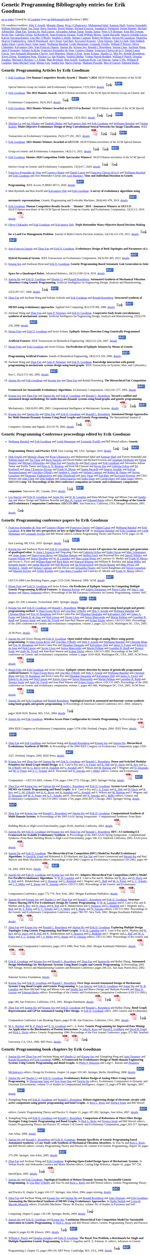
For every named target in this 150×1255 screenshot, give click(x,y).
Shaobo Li (106, 53)
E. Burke (36, 884)
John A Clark (121, 40)
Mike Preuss (127, 564)
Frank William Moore (89, 34)
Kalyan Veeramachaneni (15, 37)
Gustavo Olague (84, 50)
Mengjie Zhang (54, 25)
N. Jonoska (79, 770)
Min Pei (117, 53)
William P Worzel (121, 44)
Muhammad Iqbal (98, 25)
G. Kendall (71, 767)
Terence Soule (28, 620)
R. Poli (12, 881)
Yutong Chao (119, 47)
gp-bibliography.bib (58, 19)
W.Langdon (33, 19)
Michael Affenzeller (33, 463)
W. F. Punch (36, 1026)
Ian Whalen (58, 56)
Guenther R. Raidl (119, 648)
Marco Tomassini (32, 592)
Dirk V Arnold (37, 25)
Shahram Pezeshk (92, 62)
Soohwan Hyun (87, 59)
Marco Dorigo (73, 62)
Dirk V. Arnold (100, 611)
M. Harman (104, 767)
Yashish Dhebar (75, 56)
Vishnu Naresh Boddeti (98, 56)
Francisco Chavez (80, 527)
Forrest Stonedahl (136, 25)
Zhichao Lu (44, 56)
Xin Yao (88, 856)
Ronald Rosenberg (78, 279)
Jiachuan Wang (136, 47)
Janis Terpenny (132, 1056)
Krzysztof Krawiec (85, 40)
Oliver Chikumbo (18, 224)
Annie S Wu (118, 59)
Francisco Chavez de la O (109, 50)
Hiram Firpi (15, 331)
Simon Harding (39, 558)
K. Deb (106, 764)
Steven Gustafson (136, 567)
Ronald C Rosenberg (99, 47)
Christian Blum (16, 614)
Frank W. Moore (66, 469)
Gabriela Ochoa (23, 34)
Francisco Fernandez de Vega (57, 50)
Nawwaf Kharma (84, 561)
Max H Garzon (112, 62)
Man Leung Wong (86, 558)
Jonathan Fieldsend (123, 459)
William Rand (16, 459)
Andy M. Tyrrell (50, 620)
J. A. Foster (89, 764)
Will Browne (62, 564)
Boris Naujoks (48, 28)
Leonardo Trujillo (99, 44)
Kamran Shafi (117, 25)
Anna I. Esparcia (45, 552)
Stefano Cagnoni (81, 37)
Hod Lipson (47, 31)
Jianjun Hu (66, 47)
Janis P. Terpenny (56, 313)
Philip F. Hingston (89, 1062)
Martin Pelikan (119, 617)
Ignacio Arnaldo (113, 469)
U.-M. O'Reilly (26, 792)
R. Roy (134, 764)
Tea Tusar (33, 28)
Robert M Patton (101, 37)
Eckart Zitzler (97, 620)
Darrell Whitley (133, 555)
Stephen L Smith (61, 37)
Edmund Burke (130, 62)
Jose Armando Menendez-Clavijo (29, 53)
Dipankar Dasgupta (91, 614)
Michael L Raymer (22, 59)
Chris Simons (104, 40)
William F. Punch (18, 1238)
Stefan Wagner (128, 28)
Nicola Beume (107, 564)
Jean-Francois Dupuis (46, 47)
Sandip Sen (57, 62)
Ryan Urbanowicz (60, 456)
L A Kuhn (39, 59)
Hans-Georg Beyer (42, 555)
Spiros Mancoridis (95, 617)
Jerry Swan (55, 40)
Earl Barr (68, 40)
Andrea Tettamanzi (96, 589)
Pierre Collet (119, 589)
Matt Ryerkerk (55, 59)
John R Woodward (37, 40)
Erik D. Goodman (64, 248)
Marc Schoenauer (136, 552)
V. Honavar (51, 881)
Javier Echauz (91, 53)
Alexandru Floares (85, 567)
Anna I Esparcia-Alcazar (38, 469)
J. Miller (95, 770)
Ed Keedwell (41, 34)
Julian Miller (134, 561)
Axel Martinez (57, 53)
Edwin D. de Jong (31, 617)
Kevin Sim (7, 34)
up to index (7, 19)
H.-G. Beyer (34, 767)
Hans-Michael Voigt (24, 62)
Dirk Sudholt (137, 40)
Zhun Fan (20, 31)
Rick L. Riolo (20, 1032)
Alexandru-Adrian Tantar (70, 31)
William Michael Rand (14, 28)
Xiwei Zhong (8, 56)
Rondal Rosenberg (134, 53)
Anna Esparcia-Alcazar (62, 34)
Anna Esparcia (67, 478)
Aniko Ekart (8, 44)
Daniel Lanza (77, 172)
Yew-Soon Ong (63, 1081)
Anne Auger (39, 44)
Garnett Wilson (16, 558)
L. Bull (103, 881)
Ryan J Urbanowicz (76, 25)
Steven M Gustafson (123, 37)
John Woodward (66, 475)
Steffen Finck (90, 555)
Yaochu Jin (33, 31)
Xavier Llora (72, 617)
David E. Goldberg (113, 1029)
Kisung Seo (80, 47)
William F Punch (122, 56)
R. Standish (52, 767)
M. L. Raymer (16, 1026)
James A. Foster (122, 645)
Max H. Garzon (73, 500)
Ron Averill (70, 59)
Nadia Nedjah (117, 1201)
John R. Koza (90, 1029)
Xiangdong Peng (27, 56)
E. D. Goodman (57, 1026)
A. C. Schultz (39, 770)
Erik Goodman (16, 77)
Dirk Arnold (15, 456)
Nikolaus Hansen (67, 555)
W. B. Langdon (77, 497)
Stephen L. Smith (68, 472)
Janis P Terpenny (10, 50)
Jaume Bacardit (111, 34)
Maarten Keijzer (22, 571)
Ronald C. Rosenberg (98, 395)
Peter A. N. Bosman (53, 466)
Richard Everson (83, 28)
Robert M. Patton (117, 472)
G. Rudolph (69, 881)
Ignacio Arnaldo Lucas (134, 34)
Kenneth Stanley (17, 564)
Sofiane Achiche (30, 50)
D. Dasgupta (141, 767)
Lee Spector (104, 59)
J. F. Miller (19, 884)
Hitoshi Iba (130, 856)
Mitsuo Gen (43, 62)
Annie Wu (58, 497)
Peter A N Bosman (112, 31)
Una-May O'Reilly (40, 37)
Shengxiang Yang (39, 1081)
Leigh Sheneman (78, 44)
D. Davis (120, 764)
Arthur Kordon (45, 571)
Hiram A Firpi (74, 53)
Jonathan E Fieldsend (107, 28)
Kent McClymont (133, 31)
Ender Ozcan (113, 552)
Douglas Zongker (43, 1238)
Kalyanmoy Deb (24, 47)
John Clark (28, 478)
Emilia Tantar (92, 31)
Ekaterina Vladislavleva (38, 475)
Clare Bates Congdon (70, 571)
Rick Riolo (63, 561)
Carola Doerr (24, 44)
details (100, 87)
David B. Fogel (34, 856)
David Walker (65, 28)
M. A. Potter (20, 770)
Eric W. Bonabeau (41, 614)
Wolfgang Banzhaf (57, 44)
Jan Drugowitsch (84, 564)
